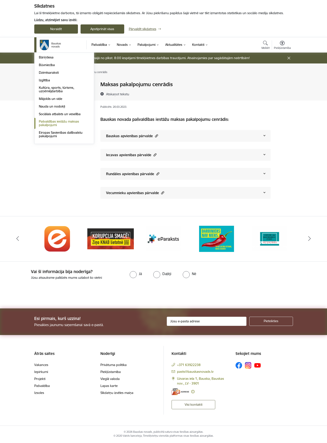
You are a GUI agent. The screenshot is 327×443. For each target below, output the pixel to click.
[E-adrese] (180, 392)
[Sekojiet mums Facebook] (239, 366)
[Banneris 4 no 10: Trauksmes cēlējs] (216, 239)
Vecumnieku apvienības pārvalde (135, 192)
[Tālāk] (309, 239)
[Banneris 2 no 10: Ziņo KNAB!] (110, 239)
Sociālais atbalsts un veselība (60, 171)
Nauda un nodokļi (52, 164)
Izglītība (44, 138)
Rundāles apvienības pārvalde (132, 173)
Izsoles (39, 393)
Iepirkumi (41, 372)
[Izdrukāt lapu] (282, 82)
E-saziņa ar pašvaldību (55, 100)
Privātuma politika (113, 365)
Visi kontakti (193, 405)
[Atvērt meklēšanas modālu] (265, 45)
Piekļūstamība (110, 372)
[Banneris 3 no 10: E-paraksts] (163, 239)
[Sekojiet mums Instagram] (248, 366)
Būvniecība (47, 122)
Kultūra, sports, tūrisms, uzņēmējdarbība (56, 147)
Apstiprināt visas (102, 29)
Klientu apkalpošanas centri (59, 84)
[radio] (136, 274)
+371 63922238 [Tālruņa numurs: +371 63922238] (189, 365)
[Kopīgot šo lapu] (282, 93)
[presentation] (36, 292)
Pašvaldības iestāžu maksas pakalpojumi (59, 181)
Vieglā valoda (110, 379)
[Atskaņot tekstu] (117, 94)
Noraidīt (56, 29)
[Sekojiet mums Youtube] (257, 365)
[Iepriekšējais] (17, 239)
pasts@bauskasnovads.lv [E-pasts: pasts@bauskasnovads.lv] (195, 372)
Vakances (41, 365)
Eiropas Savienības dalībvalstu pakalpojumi (61, 192)
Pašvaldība (42, 386)
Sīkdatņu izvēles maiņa (116, 393)
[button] (156, 135)
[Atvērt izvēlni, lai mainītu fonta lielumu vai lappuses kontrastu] (282, 45)
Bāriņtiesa (46, 115)
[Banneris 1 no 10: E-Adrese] (57, 239)
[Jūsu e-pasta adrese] (206, 322)
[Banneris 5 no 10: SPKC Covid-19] (269, 239)
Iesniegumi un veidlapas (56, 92)
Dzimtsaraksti (49, 130)
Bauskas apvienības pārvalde (132, 135)
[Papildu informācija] (192, 392)
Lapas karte (109, 386)
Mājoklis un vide (50, 156)
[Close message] (288, 58)
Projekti (39, 379)
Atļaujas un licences (53, 107)
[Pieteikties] (271, 322)
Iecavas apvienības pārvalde (131, 154)
